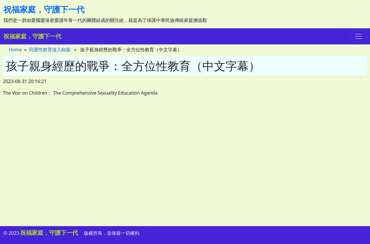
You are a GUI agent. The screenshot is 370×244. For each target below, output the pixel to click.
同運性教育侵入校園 (50, 49)
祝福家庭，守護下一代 (43, 9)
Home (15, 49)
